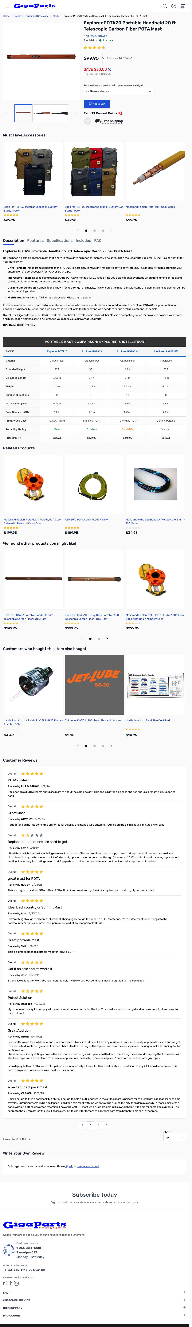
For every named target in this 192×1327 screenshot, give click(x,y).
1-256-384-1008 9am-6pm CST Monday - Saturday (30, 1252)
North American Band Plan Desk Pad (148, 720)
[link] (82, 1125)
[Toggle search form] (165, 6)
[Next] (76, 113)
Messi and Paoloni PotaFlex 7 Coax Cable (150, 206)
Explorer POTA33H (128, 351)
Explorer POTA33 (92, 351)
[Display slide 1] (86, 230)
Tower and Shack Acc (37, 16)
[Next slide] (111, 230)
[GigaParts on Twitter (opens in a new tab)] (5, 1283)
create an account (88, 1166)
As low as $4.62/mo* (119, 58)
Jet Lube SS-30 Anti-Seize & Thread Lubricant (93, 720)
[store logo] (35, 6)
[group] (95, 47)
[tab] (13, 241)
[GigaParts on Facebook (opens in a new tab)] (11, 1283)
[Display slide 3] (103, 230)
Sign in (69, 1166)
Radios (17, 16)
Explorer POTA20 (57, 351)
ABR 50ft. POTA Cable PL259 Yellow (86, 519)
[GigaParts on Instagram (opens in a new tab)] (16, 1283)
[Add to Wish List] (87, 121)
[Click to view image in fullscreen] (41, 61)
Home (6, 16)
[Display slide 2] (94, 230)
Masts (56, 16)
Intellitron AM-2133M (166, 351)
